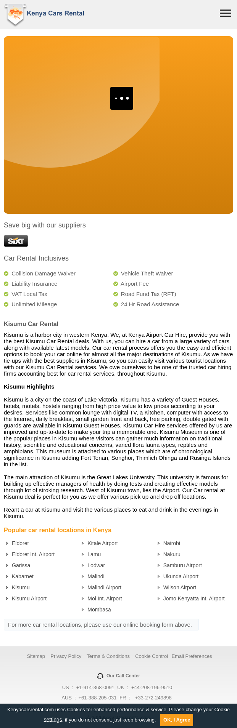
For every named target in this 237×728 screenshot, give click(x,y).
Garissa (21, 565)
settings (53, 719)
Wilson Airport (179, 587)
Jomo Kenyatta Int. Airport (194, 598)
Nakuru (172, 554)
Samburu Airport (182, 565)
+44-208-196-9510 (151, 687)
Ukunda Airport (181, 576)
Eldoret (20, 543)
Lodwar (96, 565)
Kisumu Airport (29, 598)
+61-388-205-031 (97, 698)
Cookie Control (151, 656)
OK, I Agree (176, 720)
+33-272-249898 (153, 698)
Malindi (95, 576)
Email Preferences (191, 656)
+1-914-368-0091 (95, 687)
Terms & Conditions (108, 656)
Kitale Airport (102, 543)
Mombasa (99, 609)
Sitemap (36, 656)
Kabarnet (23, 576)
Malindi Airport (104, 587)
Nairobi (171, 543)
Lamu (94, 554)
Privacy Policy (65, 656)
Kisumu (21, 587)
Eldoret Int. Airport (33, 554)
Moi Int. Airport (104, 598)
